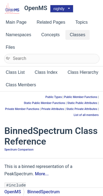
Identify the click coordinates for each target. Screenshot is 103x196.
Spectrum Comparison (19, 149)
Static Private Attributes (81, 109)
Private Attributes (52, 109)
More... (42, 173)
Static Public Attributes (82, 103)
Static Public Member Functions (44, 103)
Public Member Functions (80, 97)
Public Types (54, 97)
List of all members (86, 115)
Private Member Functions (22, 109)
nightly (58, 9)
